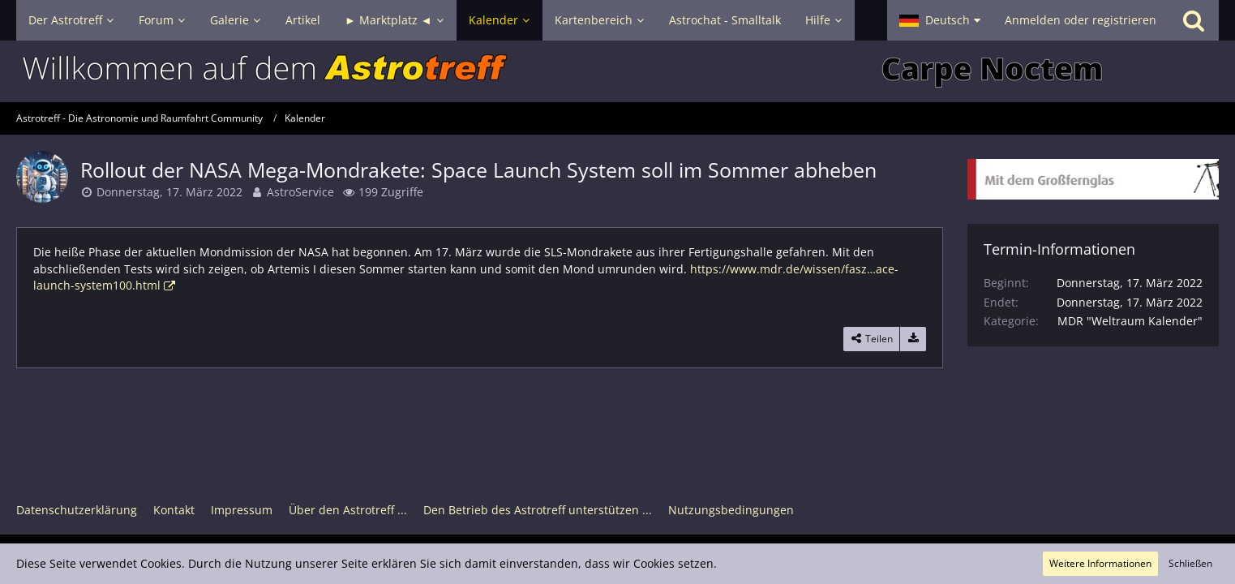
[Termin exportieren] (913, 339)
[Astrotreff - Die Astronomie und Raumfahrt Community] (617, 71)
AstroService (300, 192)
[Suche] (1194, 20)
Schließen (1190, 563)
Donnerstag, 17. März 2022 (169, 192)
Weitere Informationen (1100, 563)
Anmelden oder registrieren (1080, 20)
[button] (940, 20)
